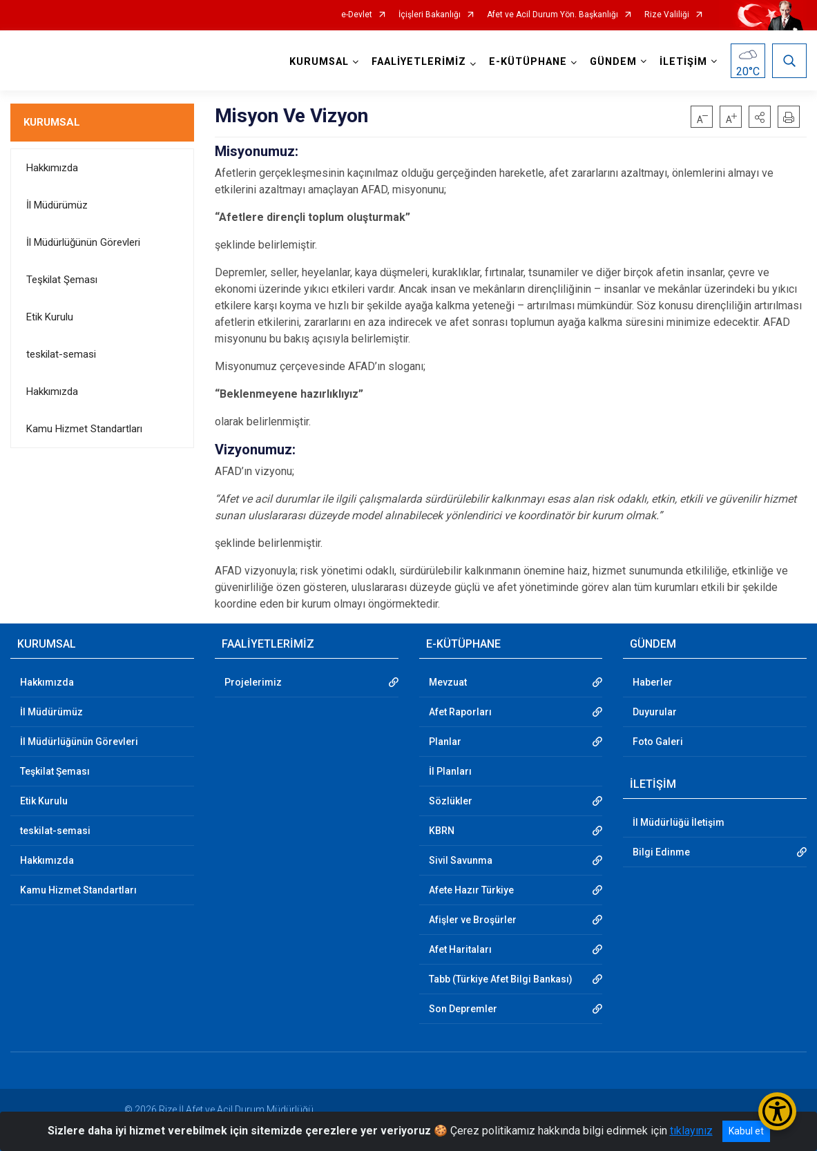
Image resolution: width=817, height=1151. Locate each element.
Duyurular (655, 711)
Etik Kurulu (49, 317)
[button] (760, 117)
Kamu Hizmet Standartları (84, 429)
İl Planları (450, 771)
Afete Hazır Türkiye (471, 890)
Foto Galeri (658, 741)
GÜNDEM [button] (613, 62)
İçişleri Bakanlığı (429, 14)
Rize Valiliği (666, 14)
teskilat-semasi (61, 354)
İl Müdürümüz (57, 205)
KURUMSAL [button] (319, 62)
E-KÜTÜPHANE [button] (528, 62)
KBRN (441, 830)
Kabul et (746, 1131)
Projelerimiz (253, 682)
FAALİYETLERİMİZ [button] (419, 62)
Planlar (445, 741)
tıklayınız (691, 1130)
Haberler (653, 682)
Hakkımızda (52, 168)
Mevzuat (448, 682)
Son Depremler (463, 1008)
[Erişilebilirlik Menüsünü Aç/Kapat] (777, 1111)
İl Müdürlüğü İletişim (678, 822)
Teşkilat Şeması (61, 279)
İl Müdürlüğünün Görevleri (83, 242)
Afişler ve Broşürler (473, 919)
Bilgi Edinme (661, 852)
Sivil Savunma (460, 860)
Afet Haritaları (460, 949)
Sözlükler (450, 800)
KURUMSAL (51, 122)
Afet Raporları (460, 711)
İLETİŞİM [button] (683, 62)
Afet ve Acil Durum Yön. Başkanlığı (552, 14)
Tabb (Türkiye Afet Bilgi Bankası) (501, 979)
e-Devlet (356, 14)
